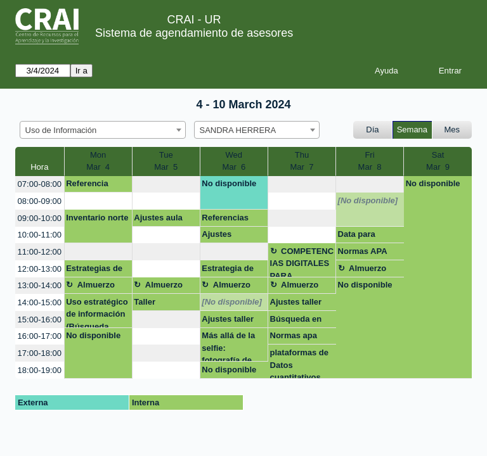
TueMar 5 (166, 161)
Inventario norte (97, 217)
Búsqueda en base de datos (297, 321)
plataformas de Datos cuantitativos (299, 363)
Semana (412, 129)
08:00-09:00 (40, 201)
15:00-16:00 (40, 319)
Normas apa (293, 335)
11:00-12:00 (40, 251)
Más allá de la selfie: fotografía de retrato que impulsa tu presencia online (228, 346)
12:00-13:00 (40, 269)
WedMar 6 (233, 161)
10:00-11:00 (40, 234)
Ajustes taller (296, 302)
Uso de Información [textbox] (61, 130)
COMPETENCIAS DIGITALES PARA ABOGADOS (302, 261)
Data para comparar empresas (357, 236)
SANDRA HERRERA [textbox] (238, 130)
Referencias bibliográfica (226, 220)
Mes (452, 129)
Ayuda (386, 70)
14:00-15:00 (40, 302)
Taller (144, 302)
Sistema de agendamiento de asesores (194, 33)
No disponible (229, 183)
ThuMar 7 (302, 161)
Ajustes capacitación (227, 236)
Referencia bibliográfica (90, 186)
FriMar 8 (370, 161)
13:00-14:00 (40, 285)
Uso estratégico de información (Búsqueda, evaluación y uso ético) (97, 312)
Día (372, 129)
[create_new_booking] (166, 184)
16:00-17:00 (40, 336)
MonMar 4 (98, 161)
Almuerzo (367, 268)
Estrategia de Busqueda (228, 270)
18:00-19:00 (40, 370)
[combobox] (103, 130)
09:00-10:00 (40, 218)
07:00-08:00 (40, 184)
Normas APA (362, 251)
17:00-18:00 (40, 353)
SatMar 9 (438, 161)
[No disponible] (368, 200)
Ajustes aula (158, 217)
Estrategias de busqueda (94, 270)
